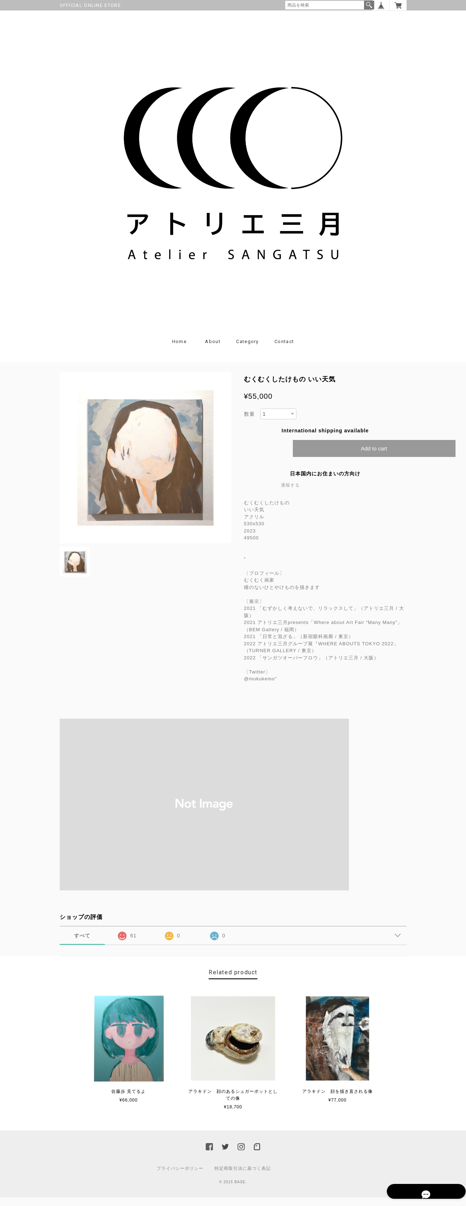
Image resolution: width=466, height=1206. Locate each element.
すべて (82, 944)
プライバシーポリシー (180, 1177)
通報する (290, 493)
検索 (369, 5)
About (213, 350)
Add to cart (374, 457)
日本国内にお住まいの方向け (325, 482)
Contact (284, 350)
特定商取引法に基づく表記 (242, 1177)
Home (179, 350)
